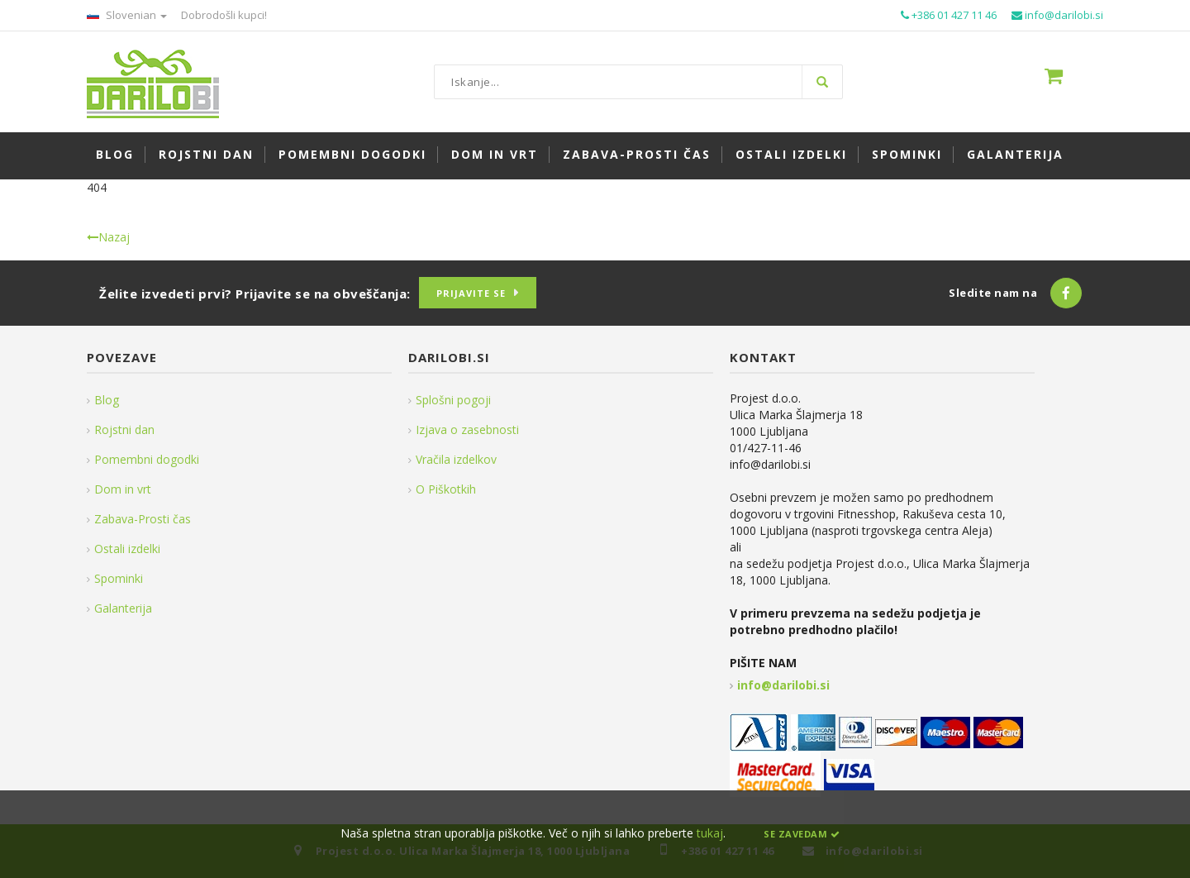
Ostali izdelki (127, 548)
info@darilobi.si (783, 685)
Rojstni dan (124, 429)
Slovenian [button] (127, 14)
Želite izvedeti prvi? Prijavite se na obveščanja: (255, 293)
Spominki (118, 578)
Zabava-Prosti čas (142, 519)
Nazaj (108, 237)
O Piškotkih (446, 489)
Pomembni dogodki (146, 459)
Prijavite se (471, 293)
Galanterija (123, 608)
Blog (106, 400)
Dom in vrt (122, 489)
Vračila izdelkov (456, 459)
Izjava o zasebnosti (467, 429)
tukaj (710, 833)
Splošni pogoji (453, 400)
